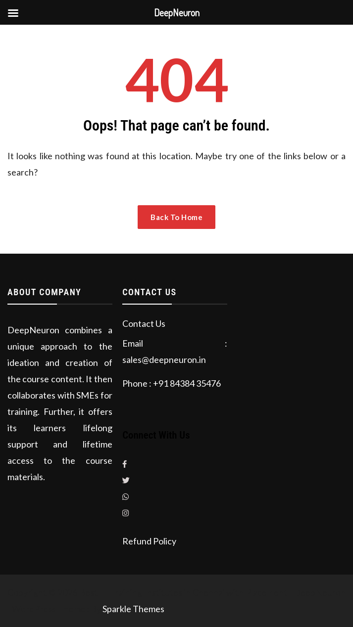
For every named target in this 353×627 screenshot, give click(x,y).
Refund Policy (149, 541)
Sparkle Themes (133, 608)
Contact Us (143, 323)
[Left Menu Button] (12, 13)
